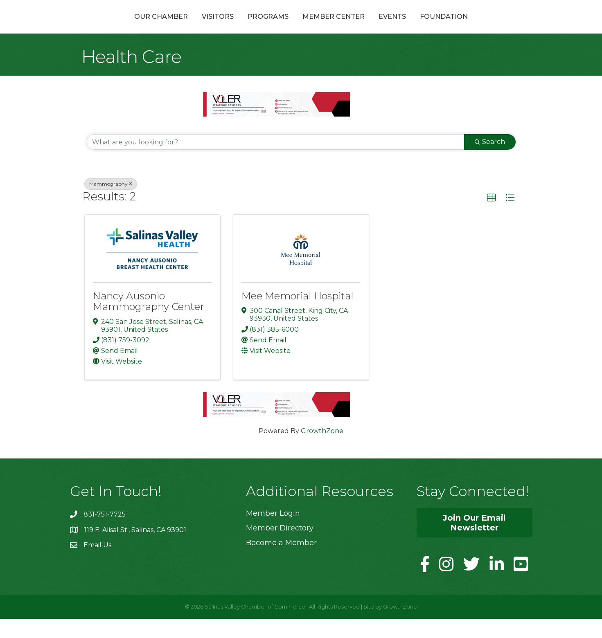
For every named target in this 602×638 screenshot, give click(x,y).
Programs (224, 26)
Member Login (273, 532)
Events (436, 26)
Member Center (377, 26)
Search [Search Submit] (490, 161)
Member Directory (279, 547)
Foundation (488, 26)
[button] (491, 217)
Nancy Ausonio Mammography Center (148, 321)
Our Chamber (117, 26)
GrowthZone (322, 450)
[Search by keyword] (275, 161)
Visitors (174, 26)
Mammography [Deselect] (110, 203)
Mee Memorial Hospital (297, 315)
